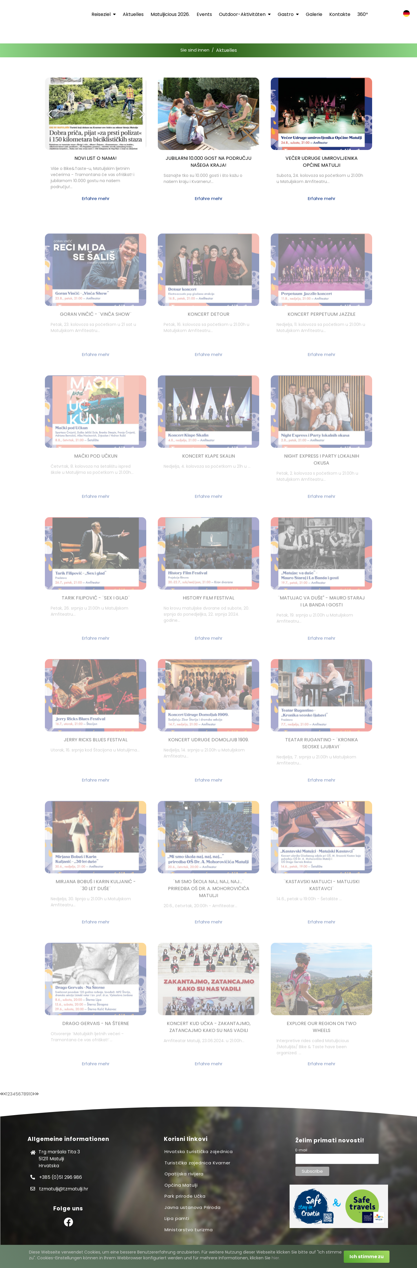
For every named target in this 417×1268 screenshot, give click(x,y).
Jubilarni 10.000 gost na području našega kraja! (208, 161)
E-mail (301, 1150)
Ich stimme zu (367, 1256)
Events (204, 14)
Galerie (314, 14)
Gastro (288, 14)
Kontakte (339, 14)
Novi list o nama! (95, 158)
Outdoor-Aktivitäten (245, 14)
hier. (276, 1258)
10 (31, 1094)
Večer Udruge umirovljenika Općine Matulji (322, 161)
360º (362, 14)
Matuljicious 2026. (170, 14)
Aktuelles (133, 14)
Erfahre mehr (95, 198)
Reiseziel (104, 14)
